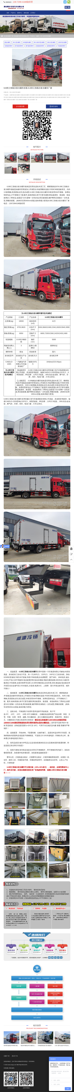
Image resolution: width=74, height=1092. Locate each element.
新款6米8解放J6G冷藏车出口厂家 (29, 1045)
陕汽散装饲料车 (19, 46)
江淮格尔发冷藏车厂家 (23, 99)
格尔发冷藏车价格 (29, 97)
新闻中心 (19, 13)
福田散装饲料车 (51, 46)
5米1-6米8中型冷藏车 (45, 36)
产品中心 (13, 13)
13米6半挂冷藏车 (62, 42)
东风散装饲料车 (9, 46)
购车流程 (26, 13)
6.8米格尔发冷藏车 (46, 95)
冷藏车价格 (22, 97)
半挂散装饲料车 (62, 46)
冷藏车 (37, 36)
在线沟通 (20, 106)
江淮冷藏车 (32, 95)
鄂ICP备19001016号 (22, 1064)
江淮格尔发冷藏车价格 (40, 97)
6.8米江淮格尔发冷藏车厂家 (61, 97)
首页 (8, 13)
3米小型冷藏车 (16, 42)
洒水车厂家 (15, 1056)
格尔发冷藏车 (16, 95)
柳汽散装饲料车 (30, 46)
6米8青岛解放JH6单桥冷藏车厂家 (12, 1045)
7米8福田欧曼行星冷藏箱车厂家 (46, 1045)
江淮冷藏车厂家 (33, 99)
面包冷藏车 (7, 42)
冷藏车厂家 (6, 1056)
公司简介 (32, 13)
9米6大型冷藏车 (51, 42)
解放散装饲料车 (40, 46)
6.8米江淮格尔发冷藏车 (57, 95)
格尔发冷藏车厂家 (13, 99)
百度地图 (6, 1068)
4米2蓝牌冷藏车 (27, 42)
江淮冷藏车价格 (50, 97)
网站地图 (11, 1068)
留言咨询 (54, 106)
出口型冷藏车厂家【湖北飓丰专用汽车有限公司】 (14, 7)
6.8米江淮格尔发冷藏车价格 (12, 97)
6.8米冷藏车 (38, 95)
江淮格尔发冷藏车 (24, 95)
